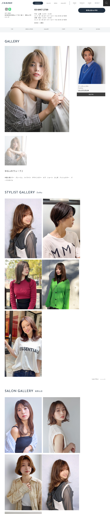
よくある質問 (16, 492)
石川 (45, 486)
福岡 (45, 492)
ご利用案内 (16, 489)
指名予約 (91, 94)
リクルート (91, 492)
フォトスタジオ (61, 489)
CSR (89, 495)
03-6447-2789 (41, 9)
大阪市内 (36, 489)
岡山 (45, 489)
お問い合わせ (91, 500)
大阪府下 (36, 492)
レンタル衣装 (60, 492)
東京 (35, 486)
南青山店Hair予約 (91, 10)
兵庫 (35, 500)
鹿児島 (46, 495)
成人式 (73, 492)
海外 (45, 497)
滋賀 (35, 495)
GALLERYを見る (82, 90)
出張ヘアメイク (75, 486)
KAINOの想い (91, 486)
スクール (73, 489)
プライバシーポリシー (94, 497)
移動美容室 (60, 486)
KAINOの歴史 (91, 489)
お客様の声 (16, 494)
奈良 (35, 497)
